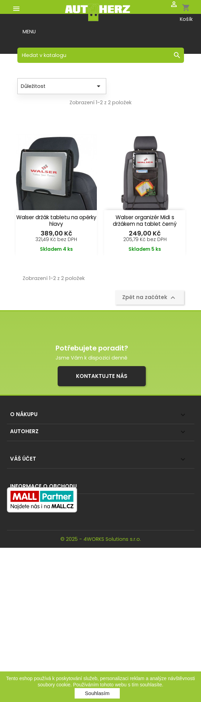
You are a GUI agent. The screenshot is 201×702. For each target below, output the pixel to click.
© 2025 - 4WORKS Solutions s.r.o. (100, 539)
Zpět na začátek (149, 298)
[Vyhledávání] (100, 55)
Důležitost (62, 86)
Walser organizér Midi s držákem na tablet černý (145, 221)
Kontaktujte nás (101, 376)
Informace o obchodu (43, 486)
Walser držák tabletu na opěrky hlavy (56, 221)
